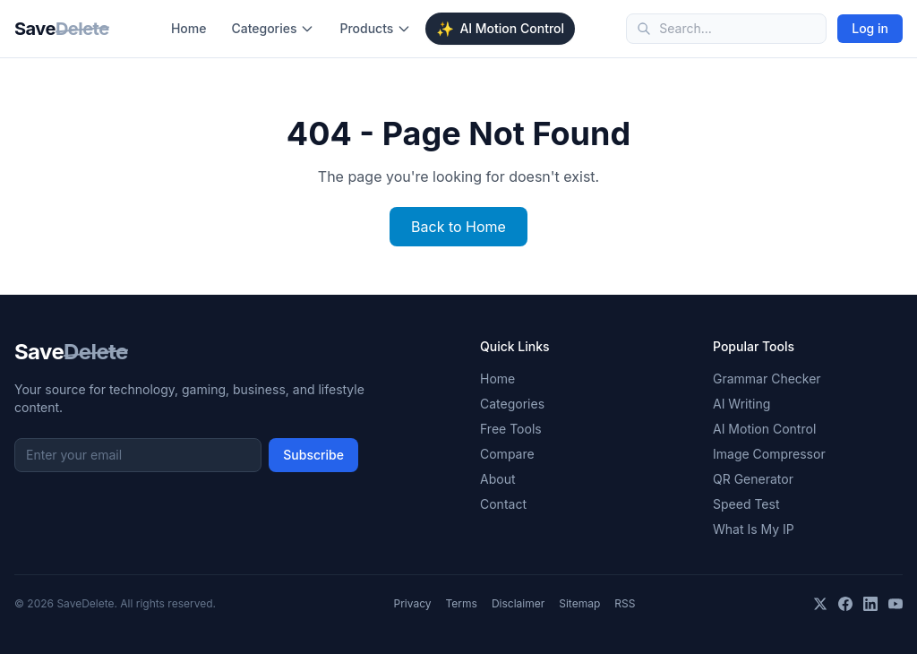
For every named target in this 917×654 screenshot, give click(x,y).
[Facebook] (845, 604)
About (497, 478)
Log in (870, 28)
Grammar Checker (767, 378)
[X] (820, 604)
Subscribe (313, 454)
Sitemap (579, 603)
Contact (503, 504)
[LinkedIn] (870, 604)
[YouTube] (895, 604)
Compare (507, 453)
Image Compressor (769, 453)
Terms (461, 603)
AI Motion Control (500, 28)
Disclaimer (518, 603)
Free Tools (511, 428)
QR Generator (753, 478)
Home (189, 28)
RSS (624, 603)
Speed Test (746, 504)
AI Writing (741, 403)
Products (375, 28)
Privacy (413, 603)
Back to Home (458, 227)
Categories (272, 28)
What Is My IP (753, 529)
